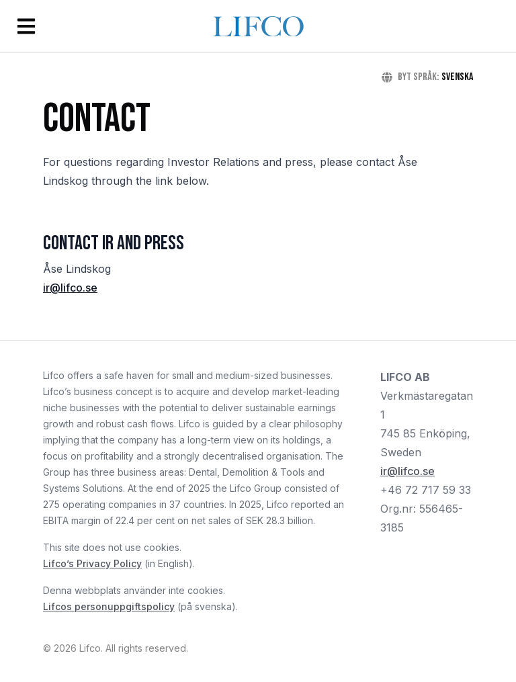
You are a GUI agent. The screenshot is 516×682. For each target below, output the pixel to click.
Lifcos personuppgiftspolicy (109, 606)
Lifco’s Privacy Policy (92, 563)
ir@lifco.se (70, 287)
